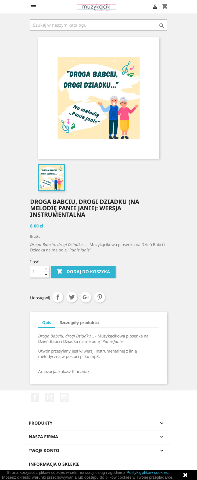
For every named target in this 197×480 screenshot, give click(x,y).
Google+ (85, 297)
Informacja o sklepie (54, 464)
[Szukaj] (98, 25)
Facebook (35, 397)
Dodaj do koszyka (83, 271)
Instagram (64, 397)
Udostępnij (57, 297)
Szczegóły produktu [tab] (79, 322)
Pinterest (99, 297)
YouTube (49, 397)
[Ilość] (36, 272)
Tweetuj (71, 297)
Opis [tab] (46, 322)
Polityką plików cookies (147, 472)
